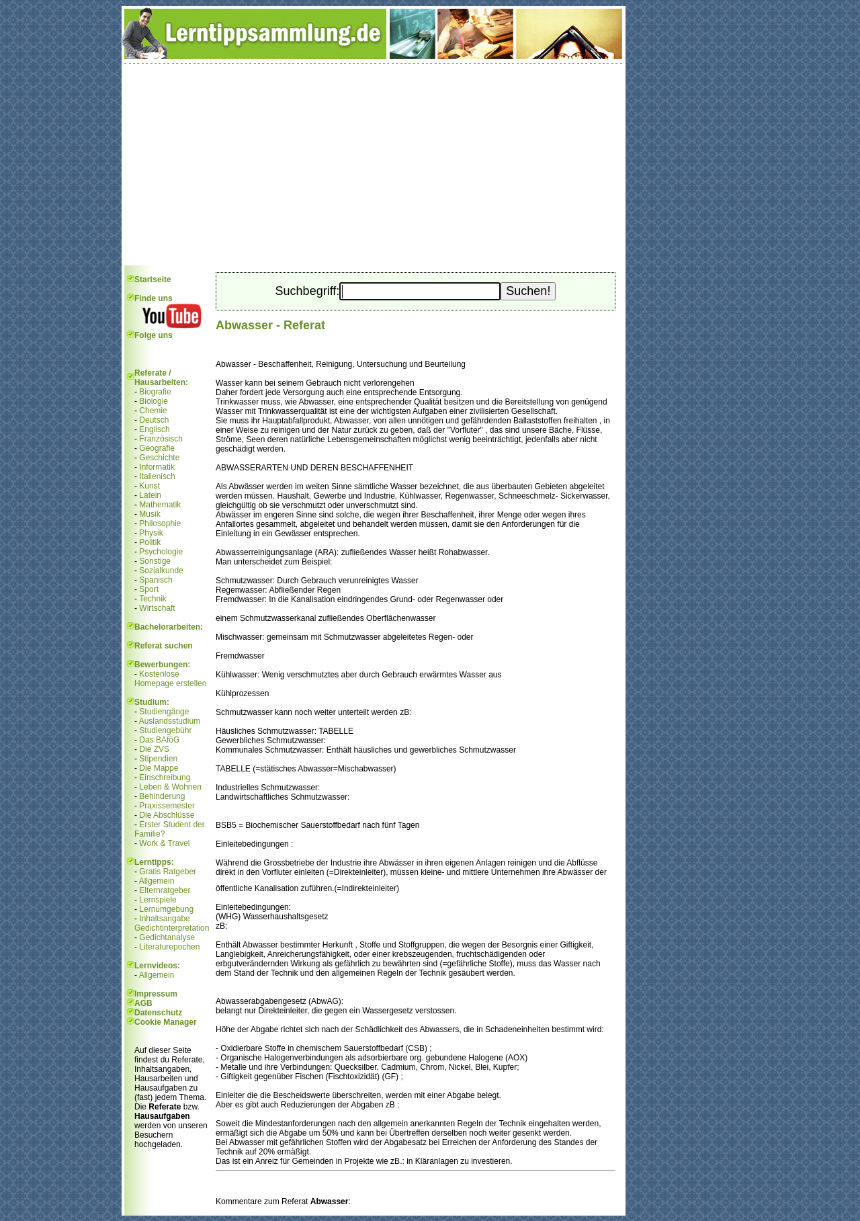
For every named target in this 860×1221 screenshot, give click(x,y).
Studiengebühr (165, 730)
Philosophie (160, 523)
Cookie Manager (165, 1022)
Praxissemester (167, 805)
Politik (150, 542)
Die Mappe (158, 768)
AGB (143, 1003)
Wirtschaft (157, 608)
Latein (150, 495)
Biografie (155, 391)
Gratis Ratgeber (167, 871)
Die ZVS (154, 749)
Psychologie (161, 551)
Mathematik (160, 504)
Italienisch (157, 476)
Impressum (155, 994)
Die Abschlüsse (166, 815)
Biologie (153, 401)
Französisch (161, 439)
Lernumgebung (166, 909)
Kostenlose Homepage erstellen (170, 678)
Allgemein (157, 881)
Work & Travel (164, 843)
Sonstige (155, 561)
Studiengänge (164, 711)
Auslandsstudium (169, 721)
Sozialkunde (161, 570)
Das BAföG (159, 740)
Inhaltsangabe (164, 918)
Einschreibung (164, 777)
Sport (149, 589)
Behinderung (162, 796)
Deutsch (154, 420)
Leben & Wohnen (170, 787)
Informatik (157, 467)
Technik (153, 598)
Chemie (153, 410)
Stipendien (158, 758)
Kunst (149, 486)
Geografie (157, 448)
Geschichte (159, 457)
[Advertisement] (374, 165)
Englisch (154, 429)
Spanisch (155, 580)
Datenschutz (158, 1012)
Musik (149, 514)
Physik (151, 533)
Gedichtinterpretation (171, 928)
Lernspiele (157, 899)
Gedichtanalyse (167, 937)
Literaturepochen (169, 947)
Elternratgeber (164, 890)
